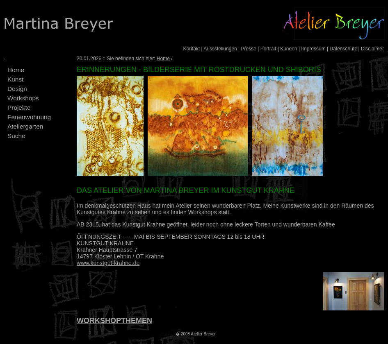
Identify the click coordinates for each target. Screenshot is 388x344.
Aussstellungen (220, 49)
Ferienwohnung (29, 116)
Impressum (313, 49)
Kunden (288, 49)
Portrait (268, 49)
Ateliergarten (25, 126)
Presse (248, 49)
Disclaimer (372, 49)
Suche (16, 135)
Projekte (18, 107)
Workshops (23, 98)
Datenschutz (343, 49)
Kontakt (191, 49)
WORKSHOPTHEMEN (114, 321)
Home (15, 69)
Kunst (15, 79)
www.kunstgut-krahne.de (108, 263)
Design (17, 88)
